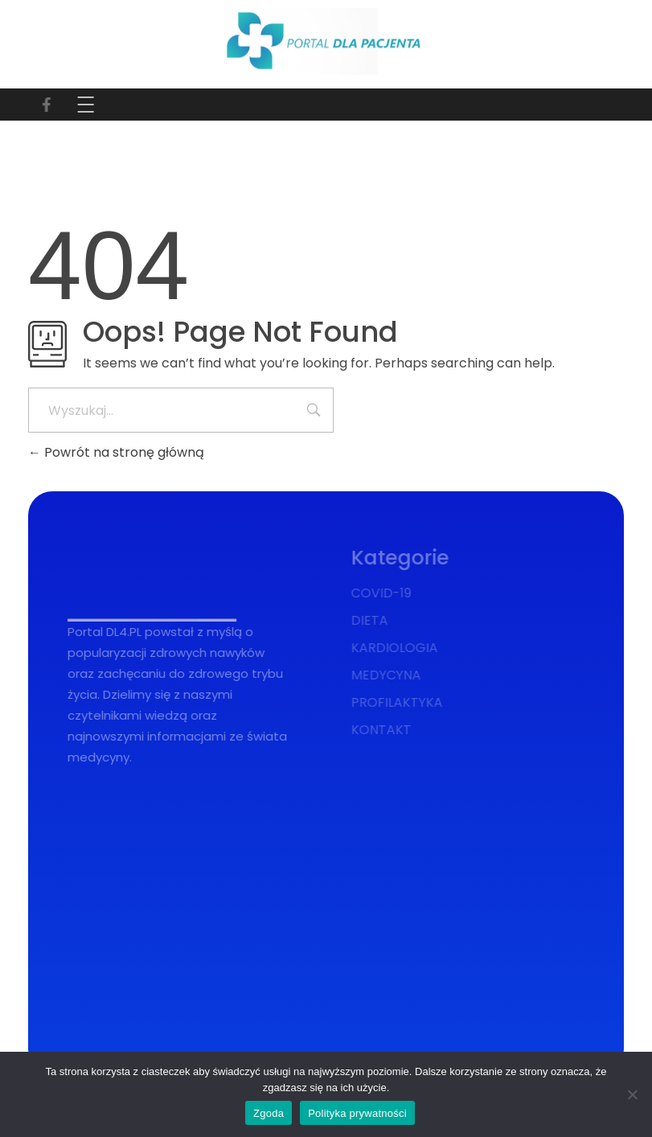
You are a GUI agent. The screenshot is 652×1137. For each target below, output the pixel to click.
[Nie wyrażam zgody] (632, 1094)
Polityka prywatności (357, 1113)
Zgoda (268, 1113)
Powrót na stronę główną (116, 452)
